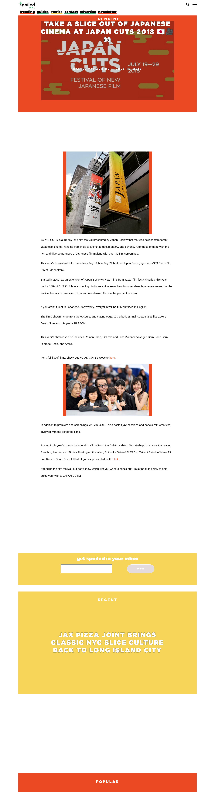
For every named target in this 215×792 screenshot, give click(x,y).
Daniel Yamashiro (91, 68)
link (116, 459)
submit (140, 569)
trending (107, 19)
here (112, 357)
